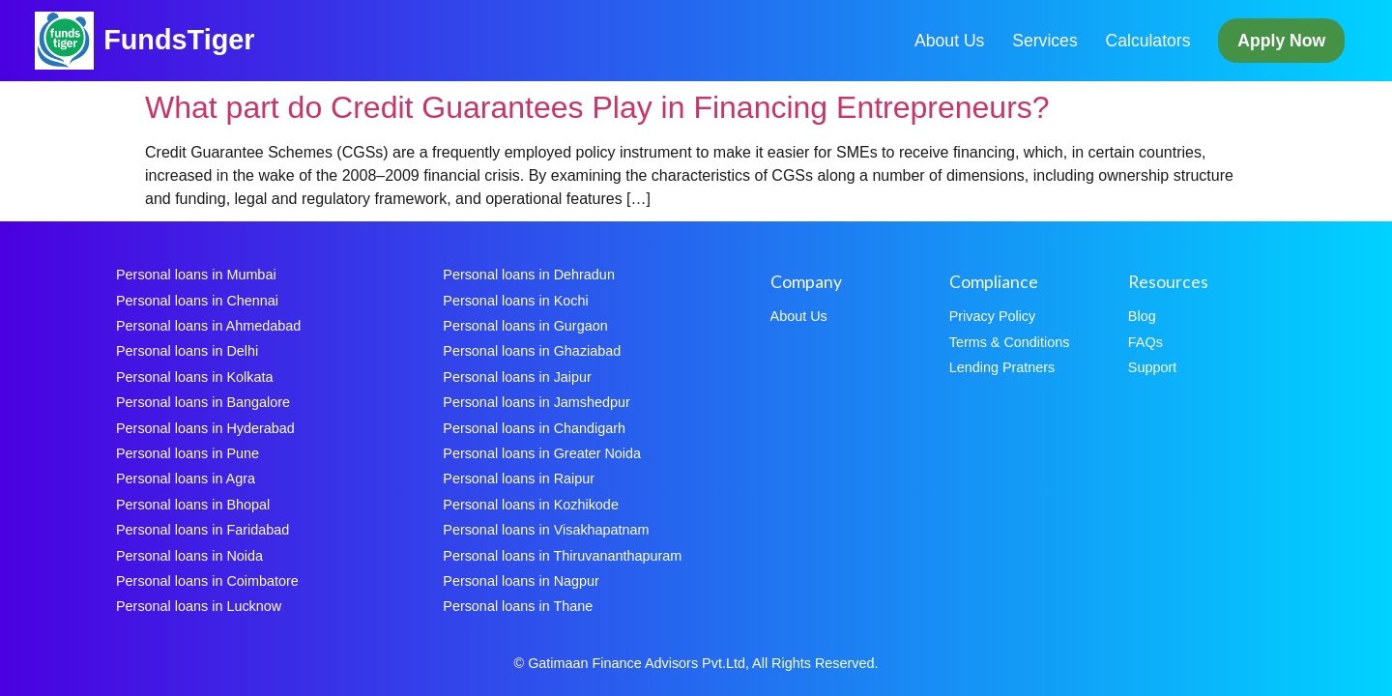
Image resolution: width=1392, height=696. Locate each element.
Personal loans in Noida (189, 556)
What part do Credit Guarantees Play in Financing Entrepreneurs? (597, 107)
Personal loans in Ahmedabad (208, 326)
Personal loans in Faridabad (202, 529)
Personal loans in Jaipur (517, 377)
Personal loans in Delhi (187, 351)
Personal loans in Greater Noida (542, 453)
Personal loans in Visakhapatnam (546, 529)
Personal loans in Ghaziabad (532, 351)
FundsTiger (178, 39)
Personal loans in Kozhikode (531, 504)
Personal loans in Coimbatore (207, 581)
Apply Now (1281, 40)
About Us (949, 40)
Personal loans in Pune (187, 453)
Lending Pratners (1002, 367)
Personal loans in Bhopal (193, 504)
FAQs (1145, 342)
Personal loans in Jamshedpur (536, 402)
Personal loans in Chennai (197, 300)
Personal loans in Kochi (515, 300)
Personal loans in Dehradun (529, 274)
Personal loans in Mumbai (196, 274)
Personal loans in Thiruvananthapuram (562, 556)
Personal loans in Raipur (518, 478)
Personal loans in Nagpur (521, 581)
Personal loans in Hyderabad (205, 428)
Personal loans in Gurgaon (525, 326)
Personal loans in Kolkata (194, 377)
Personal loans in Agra (185, 478)
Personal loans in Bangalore (203, 402)
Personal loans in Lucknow (198, 606)
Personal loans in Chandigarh (534, 428)
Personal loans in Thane (518, 606)
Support (1152, 367)
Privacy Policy (992, 316)
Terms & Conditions (1009, 342)
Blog (1142, 316)
